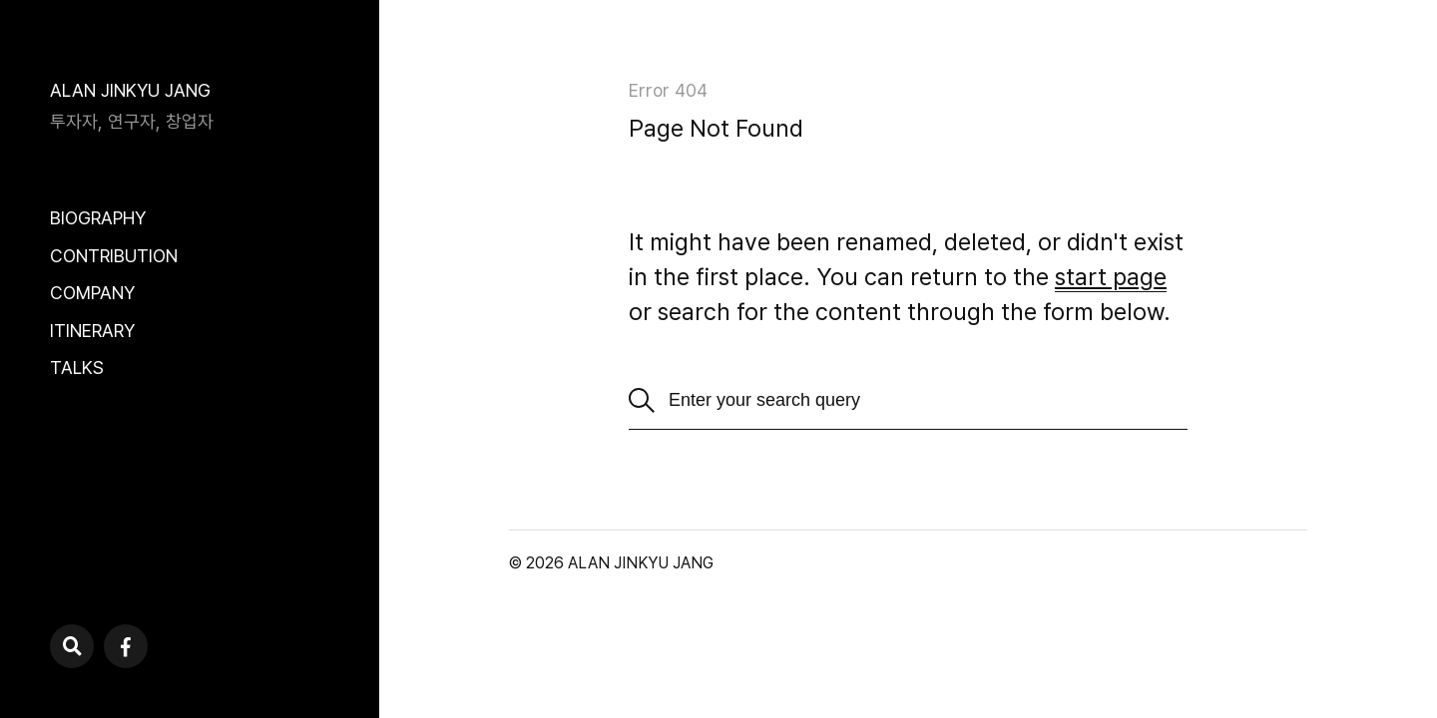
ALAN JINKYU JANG (130, 90)
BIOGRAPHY (98, 217)
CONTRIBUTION (114, 255)
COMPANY (92, 292)
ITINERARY (92, 330)
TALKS (77, 367)
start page (1111, 276)
